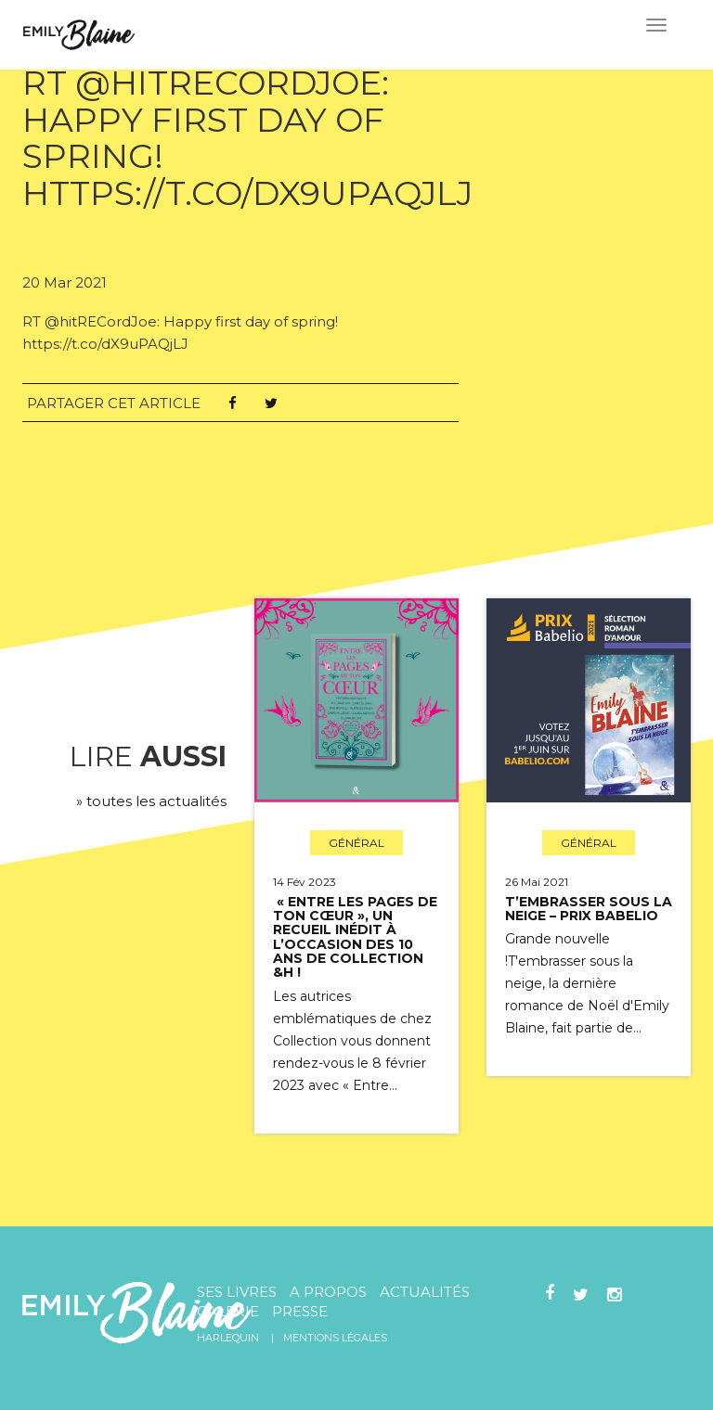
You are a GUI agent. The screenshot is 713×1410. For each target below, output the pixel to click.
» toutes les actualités (151, 801)
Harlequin (228, 1337)
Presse (300, 1311)
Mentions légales (335, 1337)
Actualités (425, 1292)
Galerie (228, 1311)
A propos (328, 1292)
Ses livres (237, 1292)
